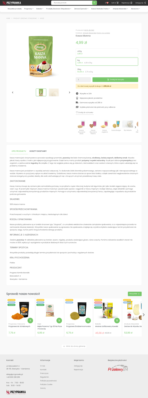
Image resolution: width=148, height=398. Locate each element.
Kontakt (43, 369)
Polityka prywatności (48, 381)
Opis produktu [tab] (19, 151)
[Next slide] (69, 92)
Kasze (42, 18)
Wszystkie (134, 294)
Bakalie (40, 9)
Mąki (39, 324)
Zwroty (43, 388)
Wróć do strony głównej (74, 346)
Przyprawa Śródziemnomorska (78, 326)
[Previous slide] (79, 127)
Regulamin (44, 377)
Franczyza (44, 373)
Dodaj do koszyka (115, 79)
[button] (41, 92)
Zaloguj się (78, 366)
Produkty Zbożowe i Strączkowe (59, 9)
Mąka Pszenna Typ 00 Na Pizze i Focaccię (49, 327)
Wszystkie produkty (15, 9)
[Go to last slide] (13, 92)
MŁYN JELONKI (89, 30)
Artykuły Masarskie (120, 9)
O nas (42, 366)
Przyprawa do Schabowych (19, 326)
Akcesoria (135, 9)
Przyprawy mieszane (17, 324)
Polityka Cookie (46, 384)
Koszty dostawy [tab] (38, 151)
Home (8, 18)
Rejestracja (78, 369)
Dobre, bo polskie (103, 33)
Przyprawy (29, 9)
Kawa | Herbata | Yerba (100, 9)
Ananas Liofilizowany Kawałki (106, 326)
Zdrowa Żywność (81, 9)
